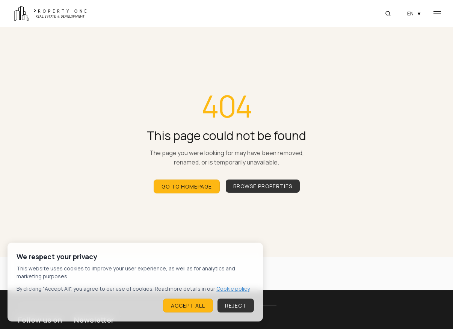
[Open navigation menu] (437, 13)
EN (414, 13)
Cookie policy (232, 288)
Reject (235, 305)
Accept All (188, 305)
